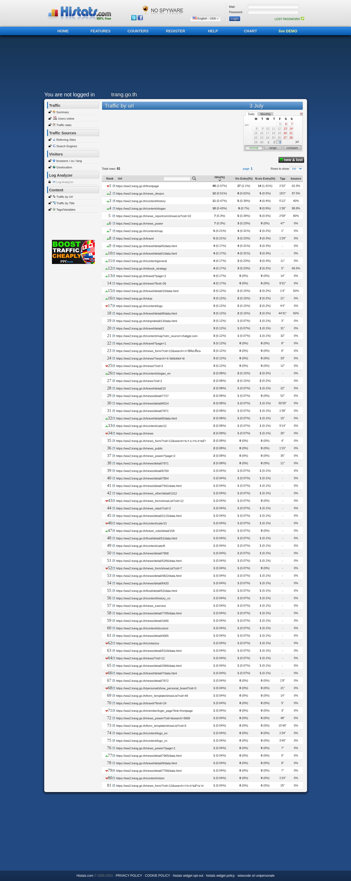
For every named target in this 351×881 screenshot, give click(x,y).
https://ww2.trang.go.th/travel (135, 238)
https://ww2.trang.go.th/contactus (137, 643)
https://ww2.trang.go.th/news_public (139, 448)
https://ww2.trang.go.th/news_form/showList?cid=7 (149, 568)
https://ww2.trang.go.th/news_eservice (141, 605)
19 (279, 133)
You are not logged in (69, 94)
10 (267, 128)
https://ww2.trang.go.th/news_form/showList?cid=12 (149, 500)
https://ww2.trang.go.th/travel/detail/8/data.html (146, 313)
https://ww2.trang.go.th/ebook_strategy (141, 268)
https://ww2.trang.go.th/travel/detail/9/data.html (146, 763)
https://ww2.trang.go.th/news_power (139, 223)
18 (273, 133)
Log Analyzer (65, 182)
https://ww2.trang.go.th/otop (134, 298)
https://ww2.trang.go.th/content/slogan (141, 208)
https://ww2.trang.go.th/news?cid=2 (139, 381)
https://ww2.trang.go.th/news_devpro (140, 193)
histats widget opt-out (188, 876)
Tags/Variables (66, 209)
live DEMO (288, 31)
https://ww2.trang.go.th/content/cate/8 (140, 545)
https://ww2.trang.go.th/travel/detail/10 (140, 388)
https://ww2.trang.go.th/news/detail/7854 (142, 478)
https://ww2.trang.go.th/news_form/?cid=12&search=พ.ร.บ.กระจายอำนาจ (163, 441)
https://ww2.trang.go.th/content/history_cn (143, 598)
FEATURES (100, 31)
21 (291, 133)
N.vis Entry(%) (265, 178)
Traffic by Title (65, 203)
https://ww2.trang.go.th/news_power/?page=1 (145, 748)
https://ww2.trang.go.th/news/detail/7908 (142, 553)
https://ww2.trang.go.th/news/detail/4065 (142, 635)
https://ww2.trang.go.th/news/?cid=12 (140, 658)
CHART (250, 31)
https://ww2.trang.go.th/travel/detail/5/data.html (146, 246)
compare (292, 147)
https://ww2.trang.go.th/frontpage (137, 186)
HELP (213, 31)
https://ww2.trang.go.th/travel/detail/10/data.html (147, 291)
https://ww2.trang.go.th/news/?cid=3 (139, 366)
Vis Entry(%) (243, 178)
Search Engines (66, 146)
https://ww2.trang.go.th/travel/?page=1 (141, 343)
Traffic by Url (64, 196)
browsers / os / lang (69, 160)
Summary (62, 112)
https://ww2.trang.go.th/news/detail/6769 (142, 470)
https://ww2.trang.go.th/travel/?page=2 (141, 276)
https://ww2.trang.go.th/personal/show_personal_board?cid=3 (156, 688)
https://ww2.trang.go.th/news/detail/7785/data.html (149, 613)
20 (285, 133)
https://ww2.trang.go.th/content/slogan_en (143, 373)
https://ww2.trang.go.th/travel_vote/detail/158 (145, 530)
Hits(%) (220, 179)
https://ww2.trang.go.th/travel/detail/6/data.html (146, 418)
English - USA (205, 18)
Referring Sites (66, 139)
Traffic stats (63, 125)
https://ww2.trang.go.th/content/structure (142, 628)
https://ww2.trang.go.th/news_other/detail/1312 (146, 493)
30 (261, 142)
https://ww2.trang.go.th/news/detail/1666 (142, 620)
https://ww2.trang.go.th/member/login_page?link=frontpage (154, 710)
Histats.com (85, 876)
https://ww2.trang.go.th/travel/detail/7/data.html (146, 673)
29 (255, 142)
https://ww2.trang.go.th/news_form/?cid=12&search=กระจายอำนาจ (159, 785)
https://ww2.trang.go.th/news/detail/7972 (142, 680)
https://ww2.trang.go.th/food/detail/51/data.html (146, 538)
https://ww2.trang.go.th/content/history (141, 201)
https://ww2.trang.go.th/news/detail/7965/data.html (149, 755)
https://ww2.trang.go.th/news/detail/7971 (142, 463)
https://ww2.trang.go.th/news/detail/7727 (142, 396)
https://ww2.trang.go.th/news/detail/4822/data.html (149, 575)
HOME (63, 31)
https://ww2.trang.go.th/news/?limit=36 (141, 283)
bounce (296, 178)
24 (267, 137)
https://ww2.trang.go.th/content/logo (139, 306)
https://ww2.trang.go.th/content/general (141, 261)
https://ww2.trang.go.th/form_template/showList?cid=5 (151, 725)
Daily (251, 114)
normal (253, 147)
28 (291, 137)
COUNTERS (138, 31)
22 (255, 137)
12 (279, 128)
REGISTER (175, 31)
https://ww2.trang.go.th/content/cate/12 (141, 426)
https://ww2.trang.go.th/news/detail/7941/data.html (149, 485)
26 (279, 137)
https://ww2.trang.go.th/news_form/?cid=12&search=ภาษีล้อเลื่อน (158, 351)
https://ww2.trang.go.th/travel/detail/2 (140, 328)
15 (255, 133)
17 (267, 133)
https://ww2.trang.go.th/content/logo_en (141, 733)
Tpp (282, 178)
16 (261, 133)
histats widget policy (220, 876)
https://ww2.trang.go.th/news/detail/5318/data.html (149, 650)
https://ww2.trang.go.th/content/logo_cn (141, 740)
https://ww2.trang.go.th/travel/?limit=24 (141, 703)
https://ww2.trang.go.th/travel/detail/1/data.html (146, 253)
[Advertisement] (174, 65)
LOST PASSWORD (289, 19)
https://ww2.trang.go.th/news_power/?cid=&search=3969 (153, 718)
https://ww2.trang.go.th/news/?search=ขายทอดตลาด (150, 358)
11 (273, 128)
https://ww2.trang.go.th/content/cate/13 (141, 523)
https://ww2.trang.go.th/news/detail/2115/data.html (149, 515)
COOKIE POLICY (157, 876)
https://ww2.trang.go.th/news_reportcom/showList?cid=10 (153, 216)
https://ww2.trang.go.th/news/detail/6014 (142, 403)
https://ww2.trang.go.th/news (134, 433)
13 (285, 128)
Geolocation (64, 167)
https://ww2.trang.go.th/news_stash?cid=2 (143, 508)
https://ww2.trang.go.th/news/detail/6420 (142, 583)
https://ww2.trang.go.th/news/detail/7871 (142, 411)
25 (273, 137)
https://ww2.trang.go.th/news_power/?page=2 (145, 455)
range (273, 147)
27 (285, 137)
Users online (66, 118)
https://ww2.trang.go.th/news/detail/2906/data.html (149, 665)
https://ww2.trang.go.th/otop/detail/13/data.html (146, 321)
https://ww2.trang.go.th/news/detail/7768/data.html (149, 770)
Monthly (266, 114)
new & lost (291, 160)
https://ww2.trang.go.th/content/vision (140, 778)
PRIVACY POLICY (129, 876)
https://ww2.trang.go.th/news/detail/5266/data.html (149, 560)
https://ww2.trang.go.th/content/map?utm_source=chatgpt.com (156, 336)
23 (261, 137)
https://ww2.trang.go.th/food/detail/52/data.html (146, 590)
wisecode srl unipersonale (255, 876)
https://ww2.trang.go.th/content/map (139, 231)
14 (291, 128)
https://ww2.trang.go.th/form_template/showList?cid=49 (152, 695)
